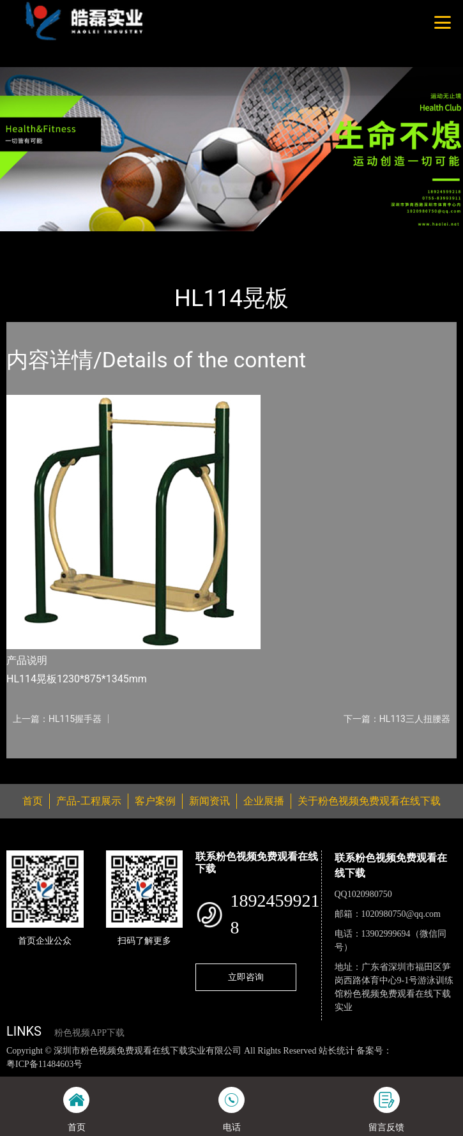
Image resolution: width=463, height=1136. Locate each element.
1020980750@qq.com (401, 914)
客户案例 (155, 800)
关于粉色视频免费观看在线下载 (369, 800)
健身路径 (140, 239)
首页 (27, 239)
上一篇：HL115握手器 (57, 718)
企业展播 (263, 800)
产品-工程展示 (79, 239)
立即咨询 (246, 977)
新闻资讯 (209, 800)
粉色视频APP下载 (89, 1033)
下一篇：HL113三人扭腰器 (397, 718)
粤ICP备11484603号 (44, 1064)
